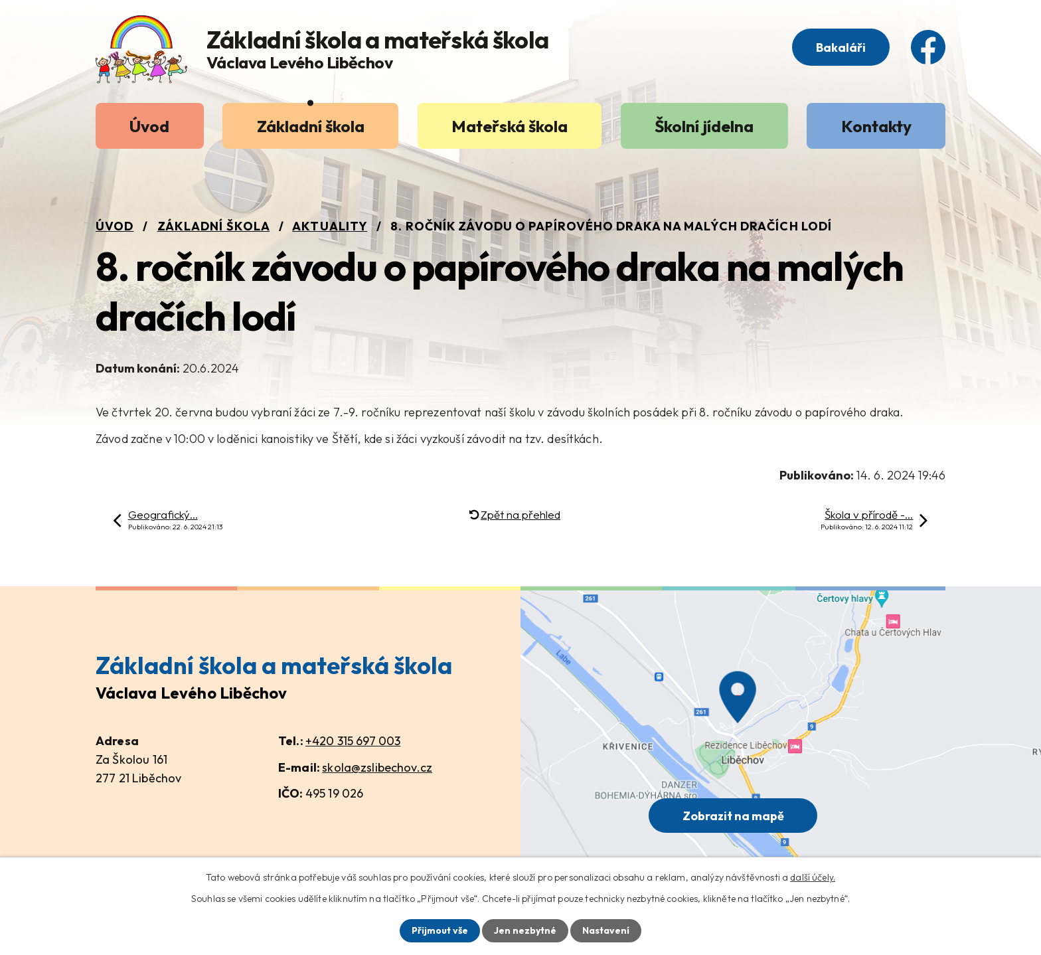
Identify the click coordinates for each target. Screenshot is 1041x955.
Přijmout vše (440, 930)
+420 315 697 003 (352, 740)
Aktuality (329, 226)
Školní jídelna (704, 126)
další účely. (812, 877)
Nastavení (605, 930)
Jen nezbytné (525, 930)
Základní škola (310, 126)
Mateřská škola (509, 126)
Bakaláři (841, 47)
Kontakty (876, 126)
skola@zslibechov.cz (377, 767)
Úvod (149, 126)
